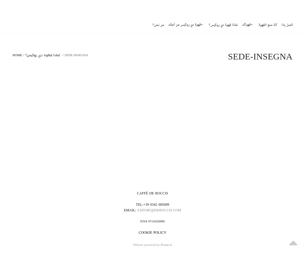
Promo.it (166, 245)
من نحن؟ (158, 25)
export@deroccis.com (159, 210)
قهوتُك (247, 25)
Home (17, 55)
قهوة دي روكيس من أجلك (185, 25)
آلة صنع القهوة (268, 25)
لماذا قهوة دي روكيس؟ (223, 25)
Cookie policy (152, 232)
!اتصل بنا (287, 25)
